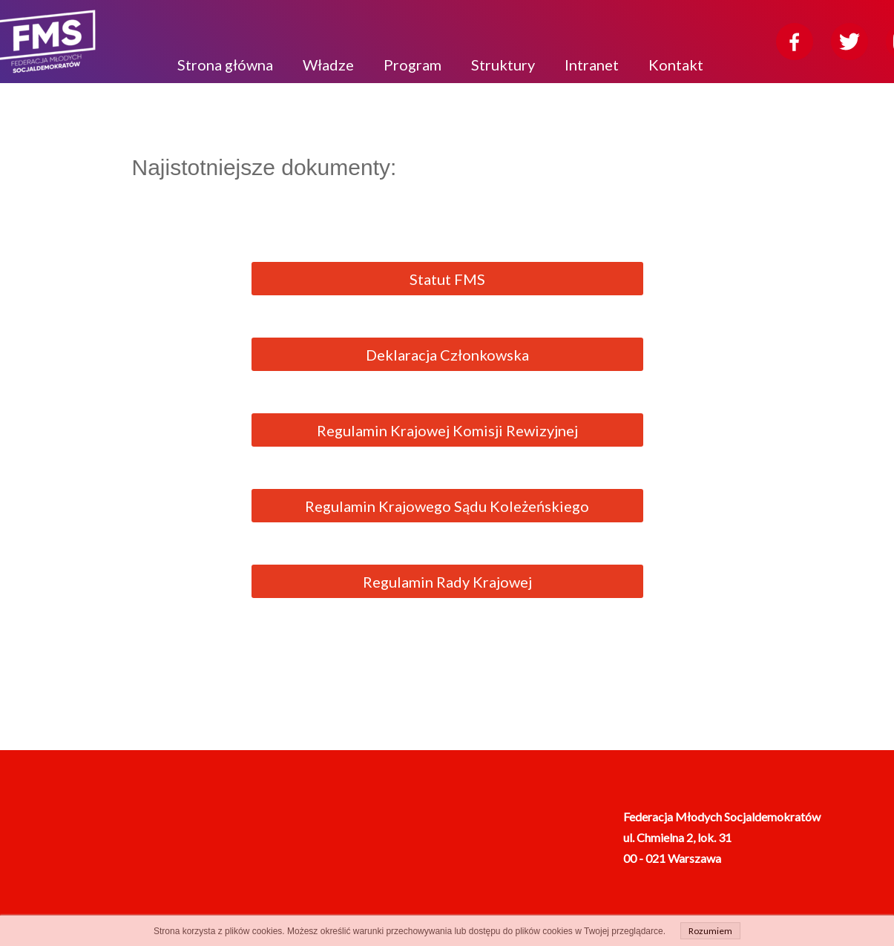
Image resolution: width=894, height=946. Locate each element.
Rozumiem (710, 930)
